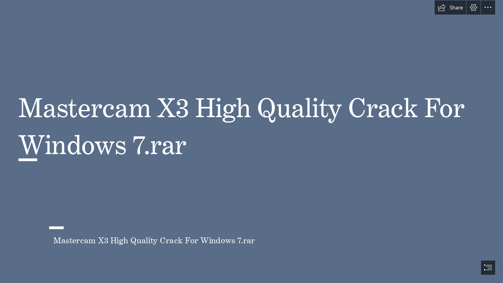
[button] (450, 7)
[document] (251, 141)
